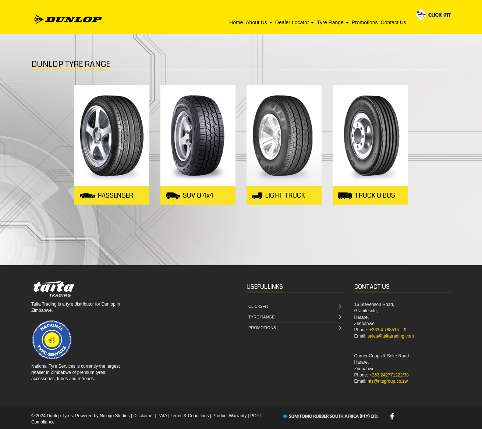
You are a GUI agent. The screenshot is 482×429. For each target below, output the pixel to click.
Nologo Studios (115, 415)
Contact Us (393, 22)
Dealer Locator (294, 22)
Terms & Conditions (189, 415)
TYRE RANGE (294, 317)
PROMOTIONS (294, 328)
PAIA (162, 415)
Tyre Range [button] (332, 22)
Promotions (365, 22)
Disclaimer (143, 415)
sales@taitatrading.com (391, 336)
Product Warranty (229, 415)
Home (236, 22)
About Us (259, 22)
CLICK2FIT (294, 307)
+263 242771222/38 (389, 375)
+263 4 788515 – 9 (387, 329)
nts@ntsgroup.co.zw (388, 381)
